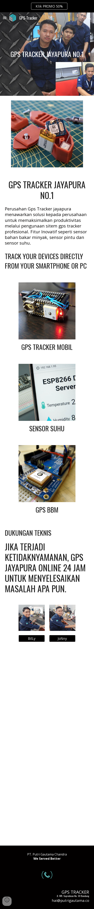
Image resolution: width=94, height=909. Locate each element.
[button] (4, 17)
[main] (47, 54)
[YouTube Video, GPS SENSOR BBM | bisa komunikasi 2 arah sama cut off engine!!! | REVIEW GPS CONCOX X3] (47, 746)
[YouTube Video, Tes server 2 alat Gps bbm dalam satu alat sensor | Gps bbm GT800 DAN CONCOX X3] (47, 679)
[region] (47, 6)
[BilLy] (31, 638)
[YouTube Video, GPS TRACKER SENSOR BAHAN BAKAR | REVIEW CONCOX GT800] (47, 812)
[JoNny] (62, 638)
